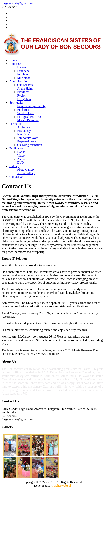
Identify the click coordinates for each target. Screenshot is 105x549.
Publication (16, 148)
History (22, 67)
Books (21, 152)
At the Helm (25, 88)
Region (21, 95)
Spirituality (16, 102)
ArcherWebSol (61, 485)
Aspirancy (23, 127)
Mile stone (23, 78)
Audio (21, 159)
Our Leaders (25, 85)
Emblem (22, 74)
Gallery (14, 166)
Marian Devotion (28, 120)
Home (13, 60)
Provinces (23, 92)
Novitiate (23, 134)
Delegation (24, 99)
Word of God (25, 113)
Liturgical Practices (29, 116)
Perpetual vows (26, 141)
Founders (23, 70)
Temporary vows (27, 138)
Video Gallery (26, 173)
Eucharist (23, 109)
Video (21, 155)
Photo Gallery (26, 169)
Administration (18, 81)
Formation (15, 123)
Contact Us (16, 176)
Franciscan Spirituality (31, 106)
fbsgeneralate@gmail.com (18, 3)
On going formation (29, 145)
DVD (20, 162)
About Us (15, 63)
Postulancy (24, 130)
